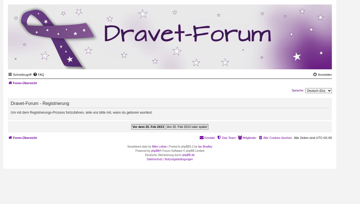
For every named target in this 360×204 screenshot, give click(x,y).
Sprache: (298, 90)
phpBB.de (188, 155)
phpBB (155, 150)
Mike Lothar (159, 146)
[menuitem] (38, 74)
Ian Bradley (205, 146)
